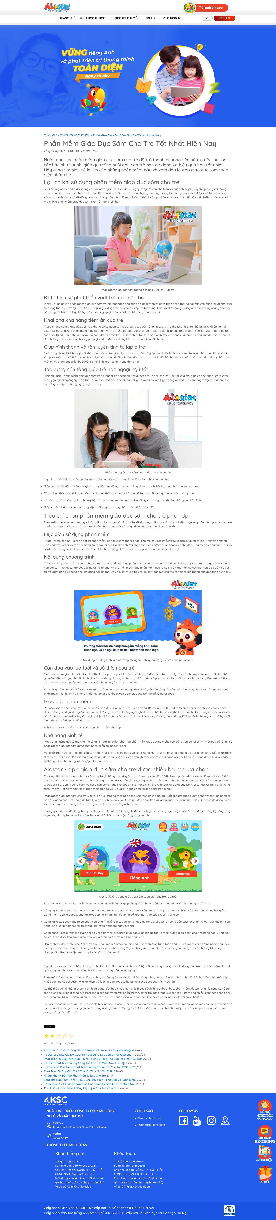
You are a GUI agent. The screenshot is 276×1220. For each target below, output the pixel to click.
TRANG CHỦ (67, 18)
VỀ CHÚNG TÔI (172, 18)
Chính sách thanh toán (151, 1124)
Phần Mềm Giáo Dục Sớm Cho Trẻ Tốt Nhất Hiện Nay (127, 135)
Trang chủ (50, 135)
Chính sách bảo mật (149, 1118)
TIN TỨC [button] (151, 18)
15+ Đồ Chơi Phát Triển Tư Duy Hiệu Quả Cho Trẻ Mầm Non (81, 1088)
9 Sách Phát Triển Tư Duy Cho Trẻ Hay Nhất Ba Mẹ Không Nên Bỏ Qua (89, 1050)
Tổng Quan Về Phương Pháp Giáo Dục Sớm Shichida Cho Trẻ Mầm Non (89, 1084)
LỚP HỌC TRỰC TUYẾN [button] (124, 18)
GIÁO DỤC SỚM (80, 135)
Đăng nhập (224, 18)
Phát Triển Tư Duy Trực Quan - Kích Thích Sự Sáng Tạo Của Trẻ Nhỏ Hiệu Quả (93, 1059)
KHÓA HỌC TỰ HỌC (92, 18)
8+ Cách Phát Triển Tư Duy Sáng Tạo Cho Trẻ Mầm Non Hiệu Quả (85, 1063)
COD (207, 18)
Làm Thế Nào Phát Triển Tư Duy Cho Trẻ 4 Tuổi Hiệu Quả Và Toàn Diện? (90, 1079)
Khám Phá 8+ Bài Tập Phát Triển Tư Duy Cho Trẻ (75, 1075)
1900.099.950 (60, 1137)
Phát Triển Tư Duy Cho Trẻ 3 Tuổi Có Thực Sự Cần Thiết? (80, 1071)
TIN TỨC (65, 135)
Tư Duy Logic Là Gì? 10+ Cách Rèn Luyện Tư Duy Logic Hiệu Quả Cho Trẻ (90, 1054)
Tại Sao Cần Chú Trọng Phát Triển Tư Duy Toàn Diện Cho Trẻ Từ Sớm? (88, 1067)
